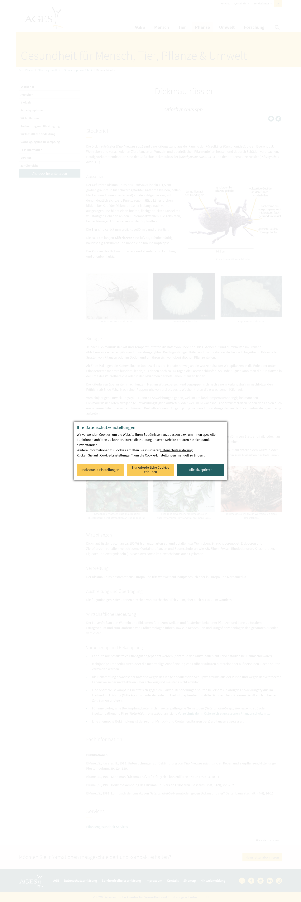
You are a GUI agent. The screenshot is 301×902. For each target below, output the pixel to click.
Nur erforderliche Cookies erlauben (150, 469)
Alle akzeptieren (201, 469)
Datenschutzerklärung (176, 450)
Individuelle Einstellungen (100, 469)
